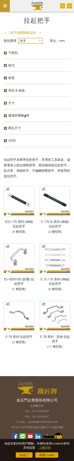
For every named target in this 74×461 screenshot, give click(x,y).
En (69, 6)
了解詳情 (44, 447)
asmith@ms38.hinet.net (42, 422)
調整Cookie (46, 455)
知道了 (24, 455)
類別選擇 (10, 41)
